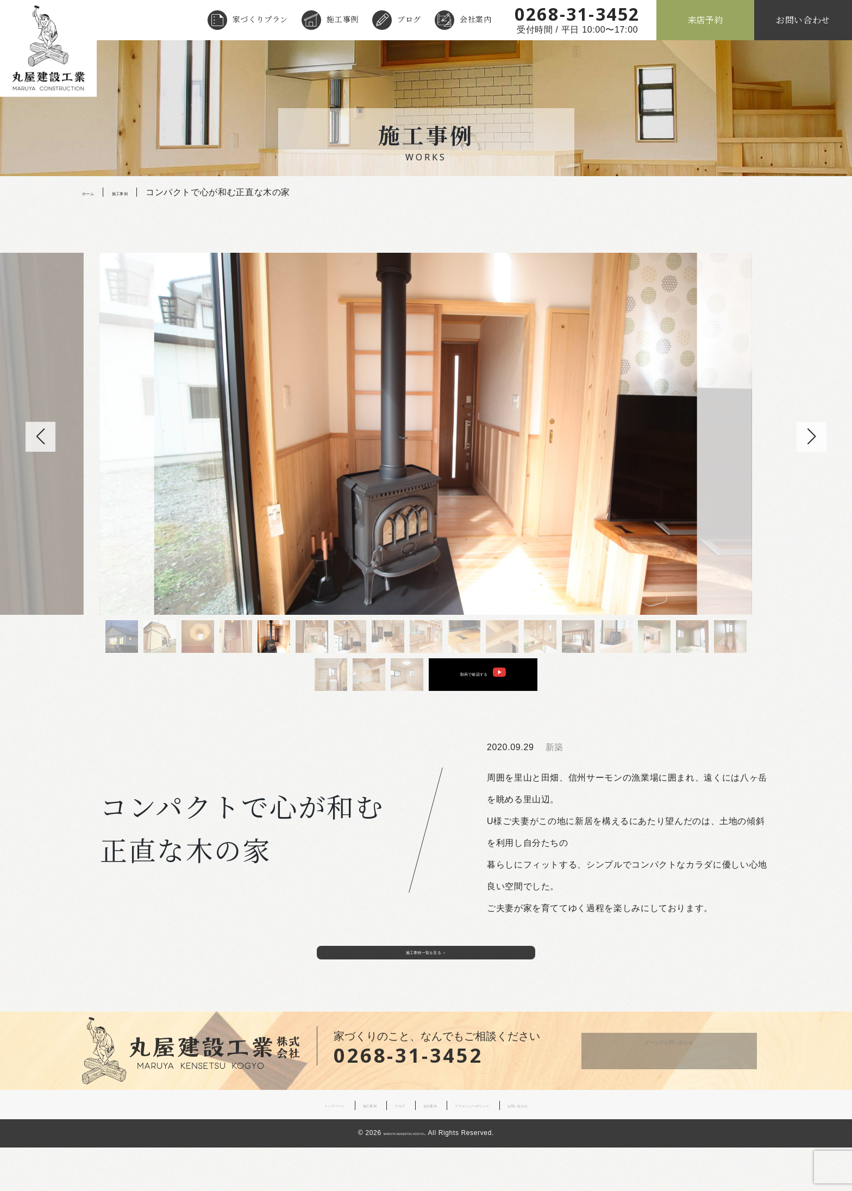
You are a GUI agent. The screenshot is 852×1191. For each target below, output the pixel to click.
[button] (811, 437)
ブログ (409, 19)
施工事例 (343, 19)
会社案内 (476, 19)
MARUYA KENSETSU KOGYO (404, 1177)
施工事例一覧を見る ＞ (426, 987)
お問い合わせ (803, 20)
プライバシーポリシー (497, 1149)
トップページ (273, 1149)
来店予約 (705, 20)
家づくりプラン (260, 19)
